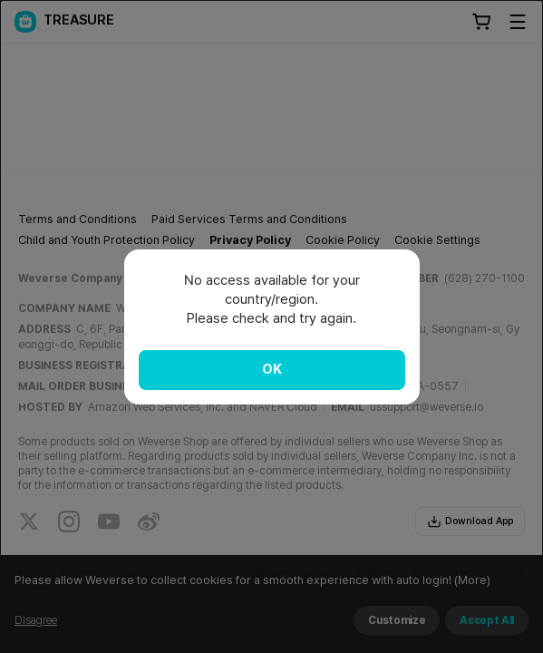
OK (272, 369)
